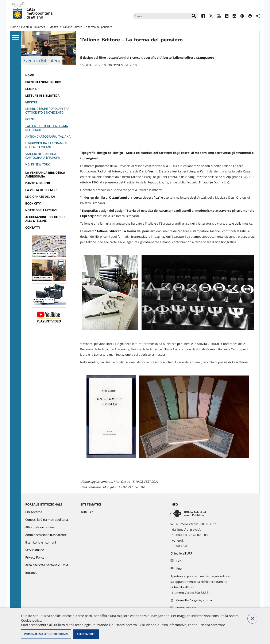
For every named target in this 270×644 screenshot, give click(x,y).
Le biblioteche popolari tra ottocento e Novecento (47, 110)
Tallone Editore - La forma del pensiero (87, 27)
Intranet (31, 573)
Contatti (32, 227)
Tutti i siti (87, 512)
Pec (178, 561)
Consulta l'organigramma (194, 600)
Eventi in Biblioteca (33, 27)
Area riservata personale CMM (46, 565)
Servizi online (34, 550)
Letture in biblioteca (42, 96)
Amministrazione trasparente (46, 535)
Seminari (32, 89)
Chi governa (33, 512)
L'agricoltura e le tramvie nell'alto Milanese (46, 145)
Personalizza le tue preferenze (46, 634)
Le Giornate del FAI (40, 197)
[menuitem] (48, 75)
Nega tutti (252, 619)
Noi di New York (37, 164)
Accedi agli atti (186, 608)
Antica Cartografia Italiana (48, 136)
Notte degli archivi (41, 210)
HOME (29, 75)
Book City (33, 203)
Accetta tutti (86, 634)
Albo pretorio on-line (40, 527)
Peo (179, 569)
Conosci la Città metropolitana (46, 520)
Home (14, 27)
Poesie (30, 119)
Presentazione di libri (43, 82)
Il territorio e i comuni (40, 543)
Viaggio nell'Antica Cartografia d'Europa (42, 156)
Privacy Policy (34, 558)
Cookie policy (31, 620)
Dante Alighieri (37, 183)
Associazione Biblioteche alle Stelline (45, 219)
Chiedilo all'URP (181, 554)
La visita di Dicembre (41, 190)
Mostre (54, 27)
